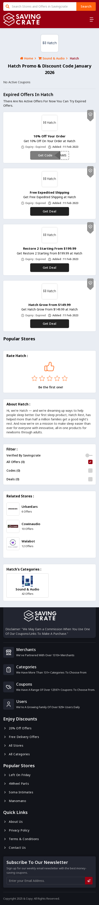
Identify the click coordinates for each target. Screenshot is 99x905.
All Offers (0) (15, 462)
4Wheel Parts (16, 783)
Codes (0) (13, 470)
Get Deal (49, 211)
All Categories (16, 754)
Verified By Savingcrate (23, 455)
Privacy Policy (16, 830)
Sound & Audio (51, 58)
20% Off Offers (17, 728)
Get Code (45, 155)
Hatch (74, 58)
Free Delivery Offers (21, 737)
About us (13, 822)
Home (26, 58)
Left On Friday (16, 775)
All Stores (13, 745)
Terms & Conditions (21, 839)
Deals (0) (12, 479)
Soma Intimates (18, 792)
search (86, 6)
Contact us (14, 848)
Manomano (14, 801)
